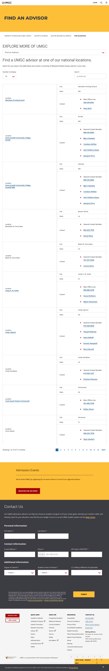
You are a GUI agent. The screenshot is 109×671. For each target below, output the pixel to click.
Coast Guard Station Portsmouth (17, 401)
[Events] (33, 634)
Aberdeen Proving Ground (14, 100)
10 (90, 450)
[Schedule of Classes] (38, 621)
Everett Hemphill (90, 343)
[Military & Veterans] (55, 621)
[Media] (51, 637)
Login (95, 2)
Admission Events (27, 470)
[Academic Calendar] (37, 618)
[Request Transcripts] (37, 628)
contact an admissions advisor (53, 600)
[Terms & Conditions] (73, 621)
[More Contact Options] (92, 624)
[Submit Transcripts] (37, 624)
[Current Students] (54, 624)
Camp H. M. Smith (12, 291)
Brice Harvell (88, 349)
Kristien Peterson (90, 379)
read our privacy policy (35, 600)
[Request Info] (12, 615)
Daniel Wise (88, 236)
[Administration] (35, 640)
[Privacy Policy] (71, 624)
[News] (32, 637)
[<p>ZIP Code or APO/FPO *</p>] (86, 554)
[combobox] (41, 554)
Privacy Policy (73, 667)
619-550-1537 (88, 373)
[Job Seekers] (54, 640)
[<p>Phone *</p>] (53, 554)
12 (98, 450)
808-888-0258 (88, 290)
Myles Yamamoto (90, 302)
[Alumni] (52, 631)
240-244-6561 (88, 102)
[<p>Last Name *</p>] (53, 536)
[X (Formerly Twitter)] (89, 656)
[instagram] (83, 656)
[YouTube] (101, 656)
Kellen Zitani (88, 409)
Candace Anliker (90, 144)
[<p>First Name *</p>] (19, 536)
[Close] (103, 667)
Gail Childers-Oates (91, 150)
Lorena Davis (88, 266)
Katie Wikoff (88, 337)
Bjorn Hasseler (89, 138)
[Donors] (51, 634)
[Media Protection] (72, 631)
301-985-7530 (88, 403)
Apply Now (80, 660)
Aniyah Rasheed (89, 332)
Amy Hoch (87, 108)
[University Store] (37, 644)
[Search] (101, 2)
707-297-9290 (88, 260)
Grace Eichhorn (89, 296)
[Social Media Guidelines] (74, 628)
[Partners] (51, 628)
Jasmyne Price (89, 156)
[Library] (34, 631)
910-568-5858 (88, 326)
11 (94, 450)
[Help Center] (89, 621)
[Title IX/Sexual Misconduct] (75, 634)
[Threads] (95, 656)
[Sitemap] (69, 644)
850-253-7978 (88, 230)
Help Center (90, 517)
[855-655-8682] (89, 618)
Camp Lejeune (10, 332)
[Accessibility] (71, 618)
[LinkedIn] (78, 656)
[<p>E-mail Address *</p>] (19, 554)
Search (76, 72)
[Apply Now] (12, 620)
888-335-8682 (88, 132)
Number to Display (9, 72)
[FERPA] (33, 647)
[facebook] (72, 656)
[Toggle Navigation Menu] (106, 2)
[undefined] (90, 76)
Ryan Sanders (89, 439)
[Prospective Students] (55, 618)
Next (103, 450)
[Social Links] (89, 628)
